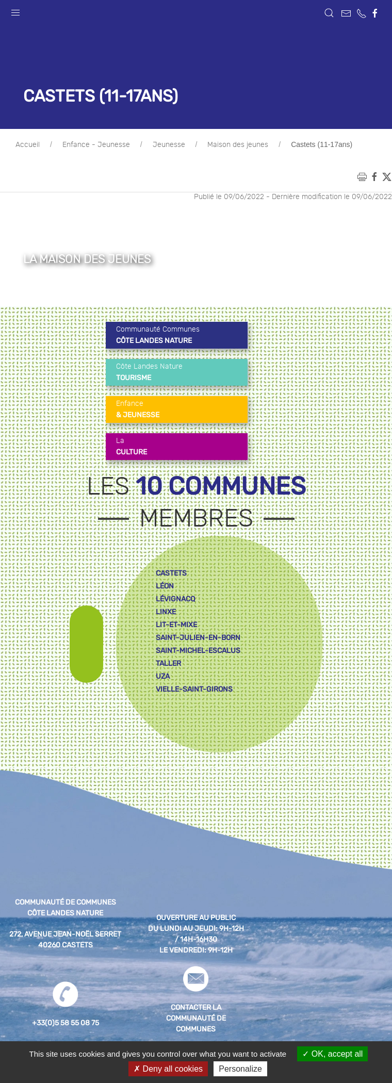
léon (165, 586)
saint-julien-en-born (198, 637)
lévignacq (175, 599)
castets (171, 573)
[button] (15, 10)
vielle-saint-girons (194, 689)
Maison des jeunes (237, 145)
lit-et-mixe (176, 624)
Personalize (240, 1068)
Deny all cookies (168, 1068)
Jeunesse (169, 145)
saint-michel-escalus (198, 650)
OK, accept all (332, 1053)
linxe (166, 612)
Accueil (27, 145)
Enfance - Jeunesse (96, 145)
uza (163, 676)
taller (168, 663)
